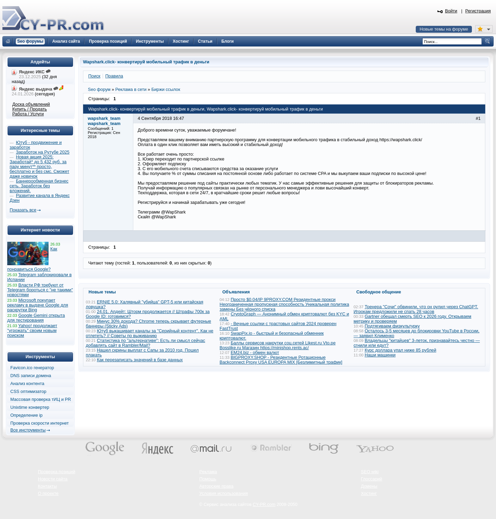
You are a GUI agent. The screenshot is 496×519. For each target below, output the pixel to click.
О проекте (48, 493)
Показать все (23, 210)
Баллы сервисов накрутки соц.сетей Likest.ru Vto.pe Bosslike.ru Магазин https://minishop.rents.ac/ (278, 345)
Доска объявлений (31, 104)
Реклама (208, 471)
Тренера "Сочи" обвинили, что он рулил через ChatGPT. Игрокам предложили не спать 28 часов (416, 309)
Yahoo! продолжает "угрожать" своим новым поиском (32, 330)
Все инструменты (27, 430)
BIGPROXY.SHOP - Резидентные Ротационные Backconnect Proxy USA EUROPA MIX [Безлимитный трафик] (281, 360)
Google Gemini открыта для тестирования (36, 318)
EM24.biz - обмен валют (255, 352)
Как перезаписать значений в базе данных (140, 359)
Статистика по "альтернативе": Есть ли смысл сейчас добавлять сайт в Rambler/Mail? (145, 343)
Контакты (47, 486)
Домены (369, 486)
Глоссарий (371, 479)
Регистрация (478, 11)
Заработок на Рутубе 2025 (42, 152)
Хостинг (369, 493)
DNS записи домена (30, 375)
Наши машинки (380, 355)
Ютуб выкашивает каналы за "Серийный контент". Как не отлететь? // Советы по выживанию (149, 333)
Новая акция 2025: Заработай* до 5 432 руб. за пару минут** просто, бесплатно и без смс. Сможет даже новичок (39, 167)
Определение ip (26, 415)
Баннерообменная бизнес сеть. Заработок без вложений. (39, 186)
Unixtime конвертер (29, 407)
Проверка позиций (56, 471)
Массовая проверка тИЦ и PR (40, 399)
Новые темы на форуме (444, 29)
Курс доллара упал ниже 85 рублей (400, 350)
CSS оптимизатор (28, 391)
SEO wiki (370, 471)
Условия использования (223, 493)
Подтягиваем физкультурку (392, 326)
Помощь (207, 479)
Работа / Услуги (28, 114)
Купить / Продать (29, 109)
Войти (451, 11)
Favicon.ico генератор (32, 367)
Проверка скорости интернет (39, 423)
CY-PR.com (264, 504)
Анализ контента (27, 383)
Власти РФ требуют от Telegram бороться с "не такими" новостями (40, 290)
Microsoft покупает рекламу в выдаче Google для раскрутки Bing (37, 305)
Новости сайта (53, 479)
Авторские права (216, 486)
